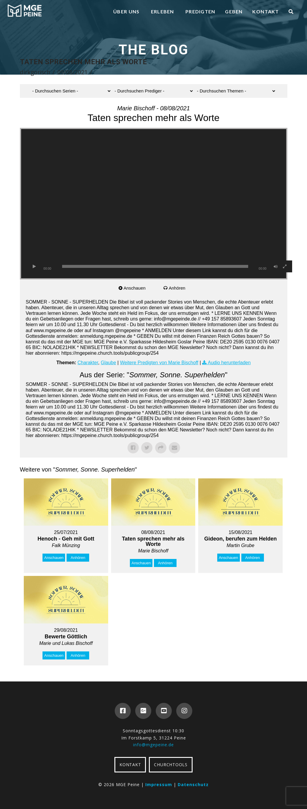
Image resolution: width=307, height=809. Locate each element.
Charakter (88, 362)
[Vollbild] (284, 266)
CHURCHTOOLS (170, 764)
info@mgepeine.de (153, 744)
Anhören (177, 287)
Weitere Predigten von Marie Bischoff (159, 362)
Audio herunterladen (229, 362)
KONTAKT (130, 764)
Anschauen (135, 287)
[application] (153, 203)
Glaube (108, 362)
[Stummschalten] (275, 266)
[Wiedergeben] (34, 266)
